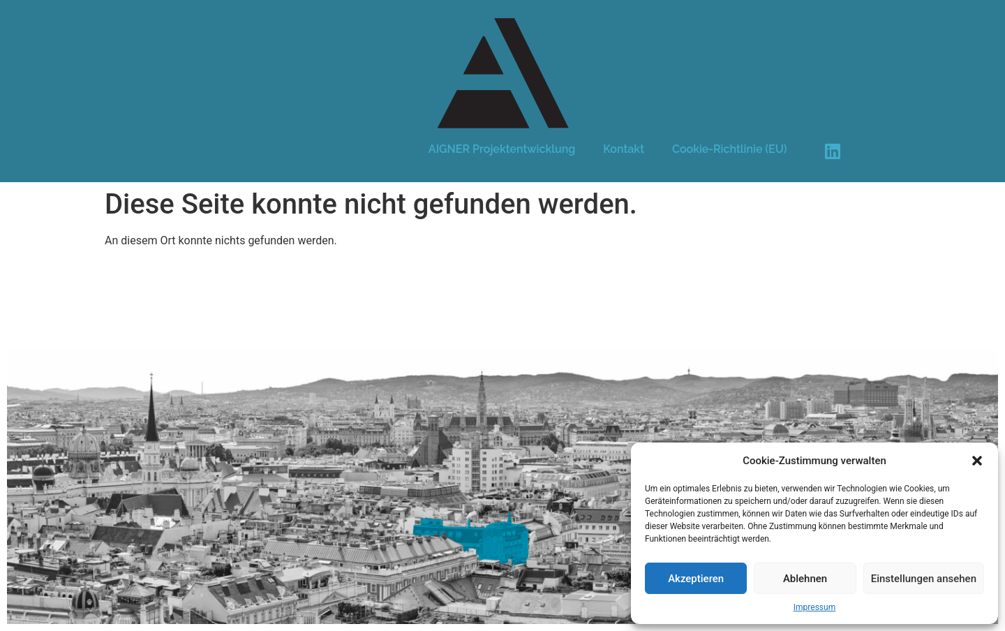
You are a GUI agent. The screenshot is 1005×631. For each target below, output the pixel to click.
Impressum (814, 607)
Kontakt (623, 149)
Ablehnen (805, 578)
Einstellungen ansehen (923, 578)
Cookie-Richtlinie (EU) (729, 149)
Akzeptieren (696, 578)
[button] (977, 461)
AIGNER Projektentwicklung (502, 149)
